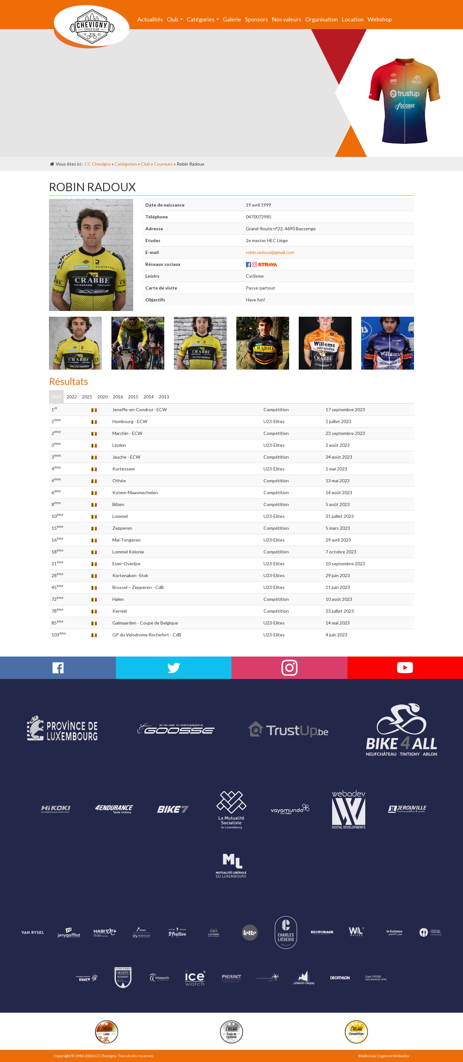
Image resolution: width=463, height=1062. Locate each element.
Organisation (321, 19)
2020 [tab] (102, 396)
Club (176, 21)
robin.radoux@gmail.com (270, 252)
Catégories (204, 21)
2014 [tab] (148, 396)
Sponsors (256, 19)
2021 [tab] (87, 396)
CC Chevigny (98, 164)
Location (353, 19)
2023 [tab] (56, 396)
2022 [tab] (72, 396)
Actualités (150, 19)
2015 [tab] (133, 396)
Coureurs (163, 164)
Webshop (380, 19)
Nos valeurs (286, 19)
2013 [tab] (164, 396)
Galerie (232, 19)
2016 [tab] (118, 396)
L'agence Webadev (393, 1055)
